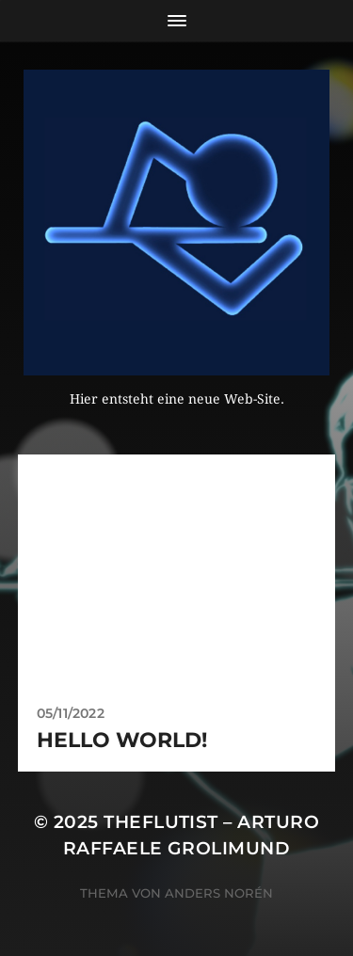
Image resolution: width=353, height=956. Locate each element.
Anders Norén (219, 892)
